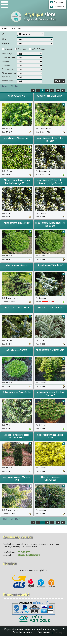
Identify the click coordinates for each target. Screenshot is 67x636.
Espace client (57, 7)
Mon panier (56, 2)
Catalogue (17, 28)
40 (58, 90)
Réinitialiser (59, 81)
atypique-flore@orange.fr (29, 555)
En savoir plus (43, 632)
